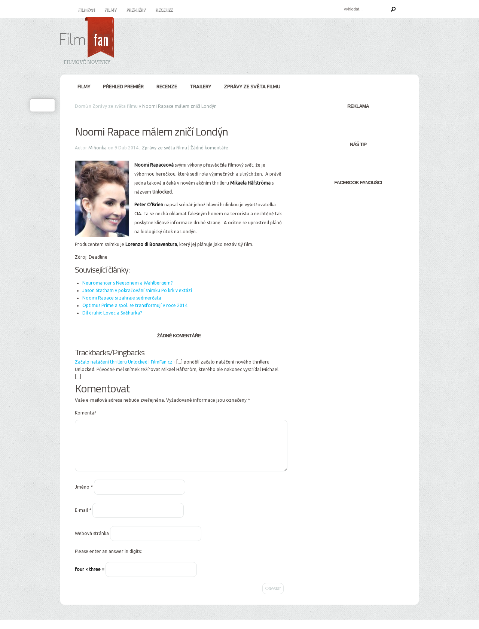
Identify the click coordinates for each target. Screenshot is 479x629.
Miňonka (97, 147)
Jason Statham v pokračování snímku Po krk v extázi (137, 290)
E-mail (83, 519)
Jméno (84, 495)
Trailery (200, 86)
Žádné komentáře (209, 147)
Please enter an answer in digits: (108, 560)
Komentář (85, 412)
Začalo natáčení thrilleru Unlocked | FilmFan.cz (124, 361)
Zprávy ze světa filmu (252, 86)
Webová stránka (92, 542)
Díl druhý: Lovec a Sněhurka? (112, 312)
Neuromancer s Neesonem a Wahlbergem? (127, 282)
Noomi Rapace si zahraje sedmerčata (121, 297)
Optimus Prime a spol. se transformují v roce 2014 (134, 305)
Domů (81, 106)
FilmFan (86, 9)
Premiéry (136, 9)
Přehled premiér (123, 86)
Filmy (110, 9)
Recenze (164, 9)
